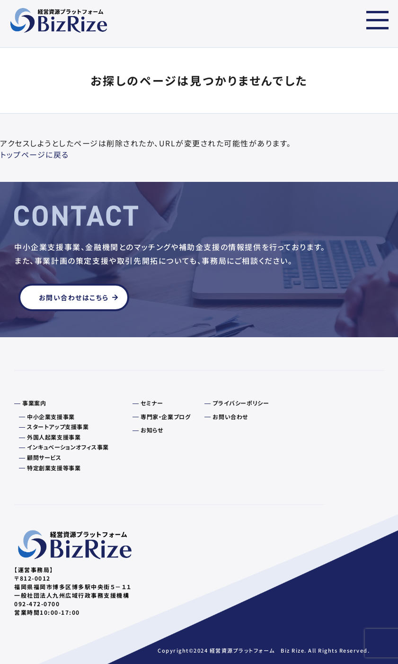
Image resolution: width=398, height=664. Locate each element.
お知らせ (152, 430)
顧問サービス (44, 457)
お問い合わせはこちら (74, 297)
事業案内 (34, 403)
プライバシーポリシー (240, 403)
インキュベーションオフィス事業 (68, 447)
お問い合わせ (230, 417)
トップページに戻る (34, 154)
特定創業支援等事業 (53, 468)
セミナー (152, 403)
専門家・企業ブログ (165, 417)
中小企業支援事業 (51, 417)
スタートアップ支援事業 (58, 427)
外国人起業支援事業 (53, 437)
